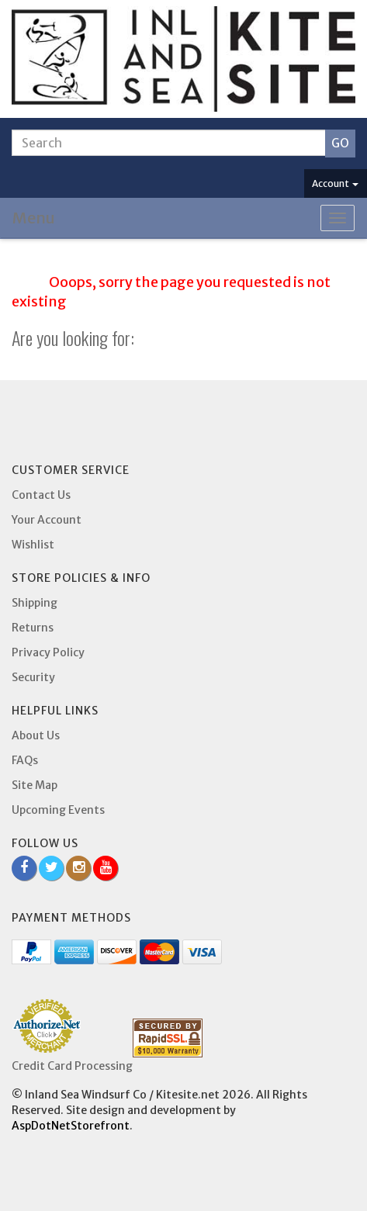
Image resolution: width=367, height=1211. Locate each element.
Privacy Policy (48, 652)
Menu (33, 217)
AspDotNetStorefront (71, 1126)
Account (335, 183)
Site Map (34, 785)
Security (33, 677)
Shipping (34, 603)
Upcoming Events (58, 810)
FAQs (25, 760)
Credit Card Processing (72, 1066)
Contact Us (41, 495)
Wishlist (33, 545)
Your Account (46, 520)
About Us (36, 735)
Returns (33, 628)
